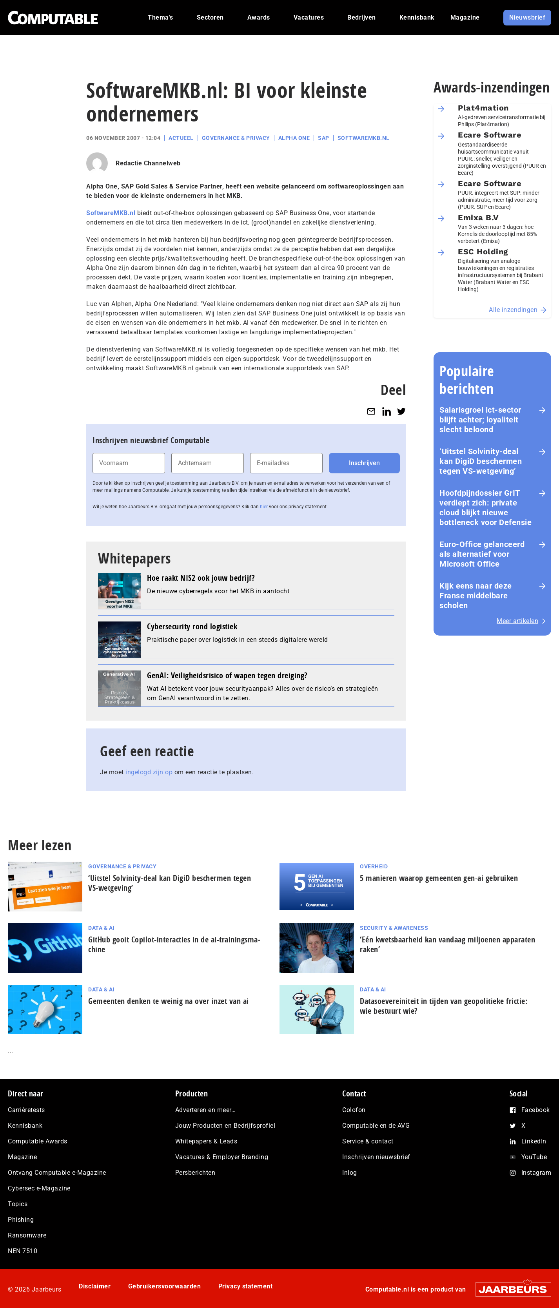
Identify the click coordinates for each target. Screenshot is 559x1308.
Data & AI (101, 928)
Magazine (22, 1157)
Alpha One (294, 138)
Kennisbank (25, 1125)
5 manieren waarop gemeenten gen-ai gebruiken (439, 878)
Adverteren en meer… (205, 1110)
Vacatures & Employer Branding (222, 1157)
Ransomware (27, 1235)
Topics (17, 1204)
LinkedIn (533, 1141)
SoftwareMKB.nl (364, 138)
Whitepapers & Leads (206, 1141)
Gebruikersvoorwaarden (164, 1286)
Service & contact (368, 1141)
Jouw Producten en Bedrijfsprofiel (225, 1125)
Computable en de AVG (376, 1125)
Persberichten (195, 1172)
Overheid (374, 866)
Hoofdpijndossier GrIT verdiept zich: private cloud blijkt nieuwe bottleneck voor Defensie (485, 507)
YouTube (534, 1157)
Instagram (536, 1172)
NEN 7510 (22, 1251)
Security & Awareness (394, 928)
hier (264, 506)
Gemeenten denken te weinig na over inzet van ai (169, 1001)
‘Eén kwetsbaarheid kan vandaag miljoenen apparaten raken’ (447, 944)
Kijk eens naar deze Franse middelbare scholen (475, 595)
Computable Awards (37, 1141)
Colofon (354, 1110)
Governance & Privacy (236, 138)
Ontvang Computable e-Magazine (57, 1172)
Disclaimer (95, 1286)
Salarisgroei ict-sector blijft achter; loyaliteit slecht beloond (480, 419)
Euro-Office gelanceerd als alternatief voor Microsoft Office (482, 554)
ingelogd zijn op (148, 772)
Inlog (349, 1172)
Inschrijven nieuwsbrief (376, 1157)
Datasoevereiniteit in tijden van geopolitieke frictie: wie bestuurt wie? (443, 1006)
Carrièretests (26, 1110)
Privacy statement (245, 1286)
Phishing (21, 1219)
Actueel (181, 138)
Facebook (535, 1110)
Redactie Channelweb (148, 163)
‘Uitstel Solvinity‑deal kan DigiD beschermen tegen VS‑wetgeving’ (480, 461)
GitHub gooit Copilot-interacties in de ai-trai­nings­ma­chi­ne (174, 944)
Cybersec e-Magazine (39, 1188)
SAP (323, 138)
